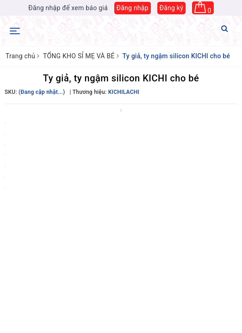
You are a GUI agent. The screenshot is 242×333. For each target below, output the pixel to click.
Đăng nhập (133, 8)
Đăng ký (172, 8)
